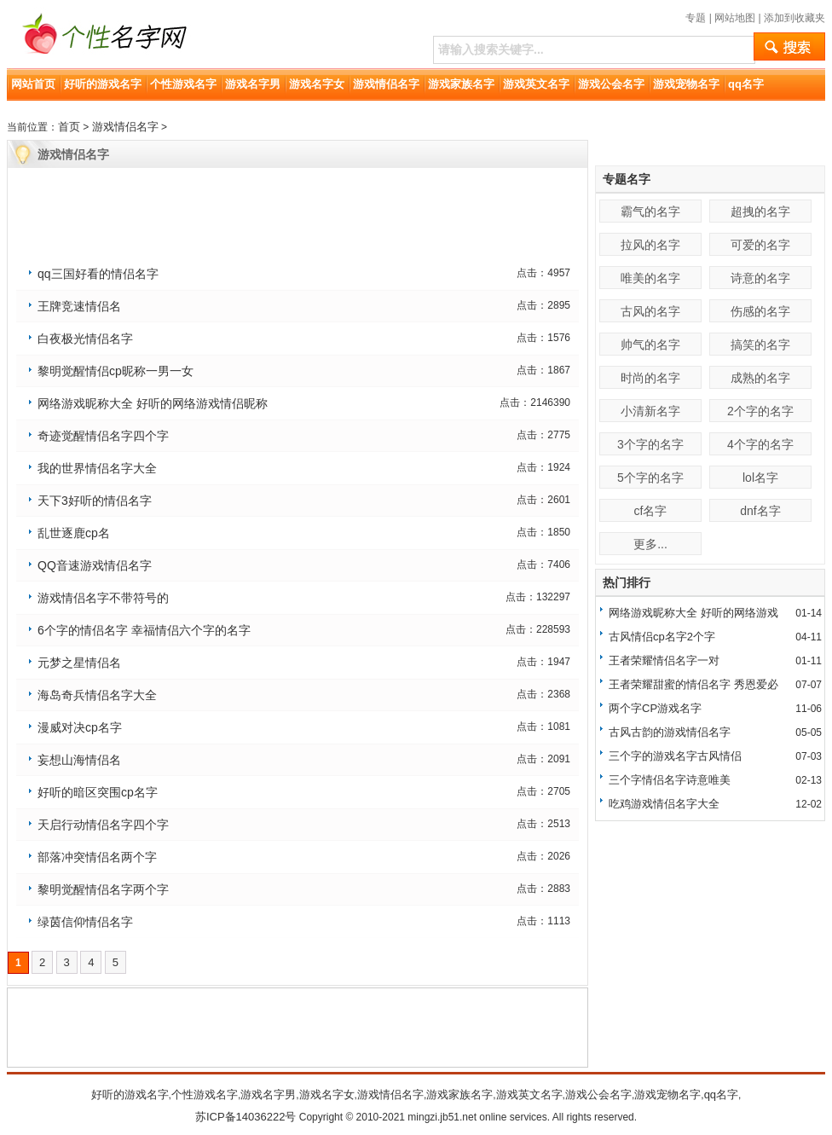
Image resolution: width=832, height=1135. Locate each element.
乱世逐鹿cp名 (74, 533)
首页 (69, 126)
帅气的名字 (650, 344)
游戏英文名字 (536, 84)
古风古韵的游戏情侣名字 (670, 732)
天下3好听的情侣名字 (95, 500)
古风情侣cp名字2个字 (662, 636)
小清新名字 (650, 411)
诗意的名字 (760, 278)
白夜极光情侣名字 (85, 338)
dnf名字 (760, 511)
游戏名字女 (316, 84)
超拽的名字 (760, 211)
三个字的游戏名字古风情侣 (675, 756)
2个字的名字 (760, 411)
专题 (695, 18)
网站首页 (33, 84)
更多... (650, 544)
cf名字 (650, 511)
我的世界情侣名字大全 (97, 468)
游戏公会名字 (611, 84)
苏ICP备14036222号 (246, 1116)
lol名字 (760, 477)
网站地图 (734, 18)
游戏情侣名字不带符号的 (103, 598)
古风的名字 (650, 311)
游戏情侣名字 (386, 84)
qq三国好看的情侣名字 (98, 274)
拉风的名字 (650, 245)
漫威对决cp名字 (80, 727)
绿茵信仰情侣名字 (85, 922)
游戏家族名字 (461, 84)
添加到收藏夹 (794, 18)
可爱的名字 (760, 245)
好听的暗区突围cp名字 (98, 792)
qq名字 (746, 84)
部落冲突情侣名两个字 (97, 857)
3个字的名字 (650, 444)
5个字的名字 (650, 477)
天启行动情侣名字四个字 (103, 824)
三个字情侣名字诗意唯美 (670, 779)
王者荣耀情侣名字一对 (664, 660)
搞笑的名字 (760, 344)
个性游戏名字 (183, 84)
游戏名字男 (252, 84)
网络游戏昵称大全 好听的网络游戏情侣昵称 (153, 403)
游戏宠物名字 (686, 84)
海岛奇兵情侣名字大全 (97, 695)
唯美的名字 (650, 278)
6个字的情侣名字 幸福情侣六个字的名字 (144, 630)
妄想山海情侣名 (79, 760)
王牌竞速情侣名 (79, 306)
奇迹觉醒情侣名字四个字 (103, 436)
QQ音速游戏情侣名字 (95, 565)
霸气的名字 (650, 211)
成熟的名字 (760, 378)
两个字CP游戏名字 (655, 708)
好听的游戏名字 (103, 84)
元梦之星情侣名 (79, 662)
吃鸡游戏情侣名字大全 (664, 803)
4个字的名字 (760, 444)
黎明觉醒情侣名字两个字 (103, 889)
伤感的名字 (760, 311)
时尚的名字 (650, 378)
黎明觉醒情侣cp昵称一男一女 (116, 371)
